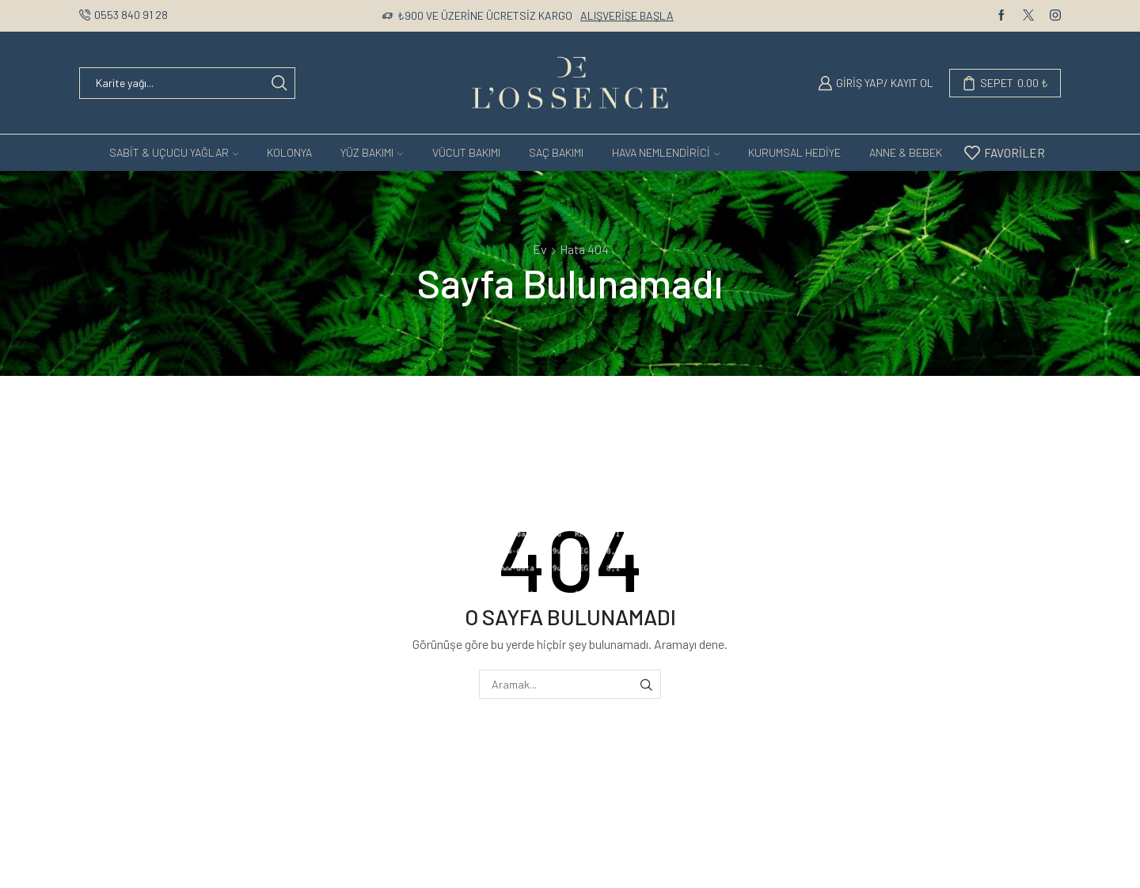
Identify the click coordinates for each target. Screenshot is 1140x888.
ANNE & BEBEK (905, 152)
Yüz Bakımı (371, 152)
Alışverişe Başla (627, 15)
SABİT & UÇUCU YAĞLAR (173, 152)
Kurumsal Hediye (794, 152)
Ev (540, 248)
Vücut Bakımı (466, 152)
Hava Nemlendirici (666, 152)
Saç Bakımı (556, 152)
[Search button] (279, 83)
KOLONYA (289, 152)
